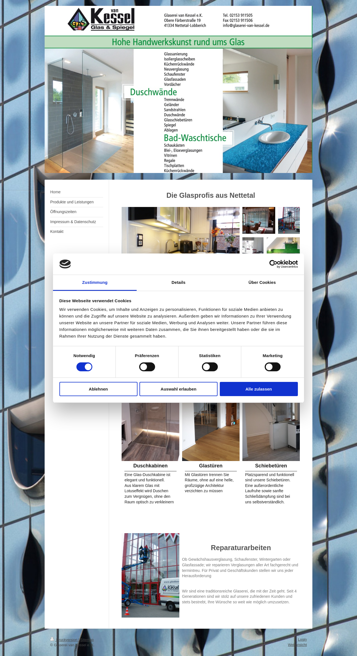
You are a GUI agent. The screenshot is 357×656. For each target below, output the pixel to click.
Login (302, 639)
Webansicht (297, 645)
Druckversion (64, 640)
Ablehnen (98, 389)
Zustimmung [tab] (95, 282)
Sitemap (87, 640)
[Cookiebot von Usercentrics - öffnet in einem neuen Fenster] (273, 264)
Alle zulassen (258, 389)
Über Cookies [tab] (262, 282)
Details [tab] (178, 282)
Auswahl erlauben (178, 389)
